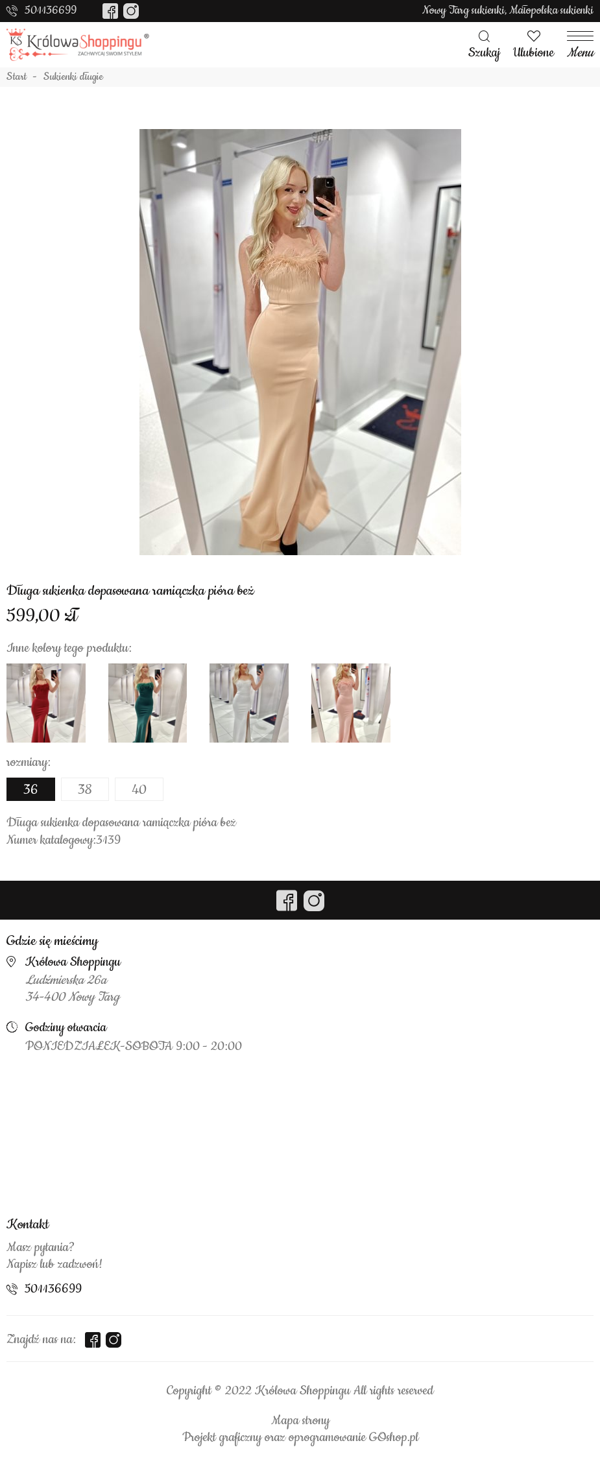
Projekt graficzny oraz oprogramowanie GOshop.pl (300, 1437)
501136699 (51, 10)
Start (16, 77)
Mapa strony (300, 1421)
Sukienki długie (73, 77)
